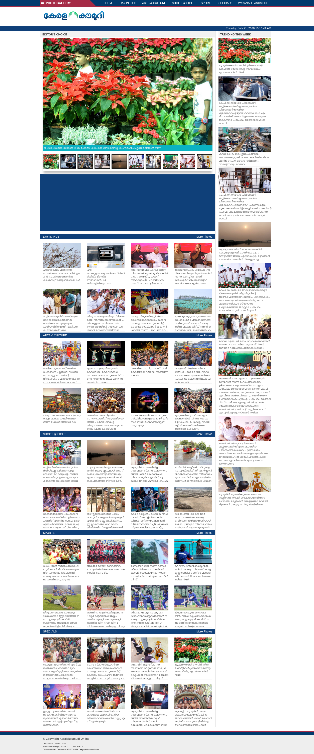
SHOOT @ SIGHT (183, 3)
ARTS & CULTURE (154, 3)
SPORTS (206, 3)
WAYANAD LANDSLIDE (253, 3)
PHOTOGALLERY (56, 3)
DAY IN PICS (128, 3)
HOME (109, 3)
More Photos (204, 236)
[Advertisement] (127, 203)
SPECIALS (225, 3)
